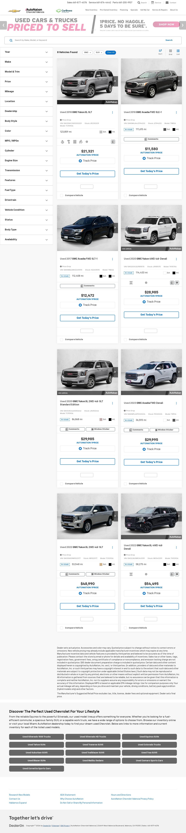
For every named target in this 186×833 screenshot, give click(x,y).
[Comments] (113, 142)
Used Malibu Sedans (93, 761)
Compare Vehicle (74, 195)
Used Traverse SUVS (93, 745)
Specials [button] (134, 10)
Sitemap (55, 826)
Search (169, 40)
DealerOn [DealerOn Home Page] (47, 826)
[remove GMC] (87, 52)
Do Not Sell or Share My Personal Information (81, 803)
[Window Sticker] (177, 283)
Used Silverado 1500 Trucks (37, 737)
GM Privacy (65, 826)
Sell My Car (145, 10)
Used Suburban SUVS (37, 753)
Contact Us (14, 799)
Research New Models (19, 795)
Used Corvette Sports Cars (37, 769)
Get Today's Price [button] (88, 173)
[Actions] (112, 112)
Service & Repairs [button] (159, 10)
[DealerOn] (16, 826)
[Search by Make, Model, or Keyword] (89, 40)
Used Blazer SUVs (37, 761)
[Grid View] (169, 52)
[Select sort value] (161, 52)
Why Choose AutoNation (71, 799)
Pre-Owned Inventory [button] (108, 10)
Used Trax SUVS (149, 753)
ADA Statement (68, 795)
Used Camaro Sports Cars (149, 761)
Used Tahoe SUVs (36, 745)
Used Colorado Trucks (149, 745)
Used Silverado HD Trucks (93, 737)
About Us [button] (174, 10)
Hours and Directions (121, 795)
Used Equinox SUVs (149, 737)
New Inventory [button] (91, 10)
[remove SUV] (99, 52)
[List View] (178, 52)
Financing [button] (124, 10)
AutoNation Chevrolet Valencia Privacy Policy (132, 799)
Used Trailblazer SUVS (93, 753)
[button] (115, 81)
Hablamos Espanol (18, 803)
